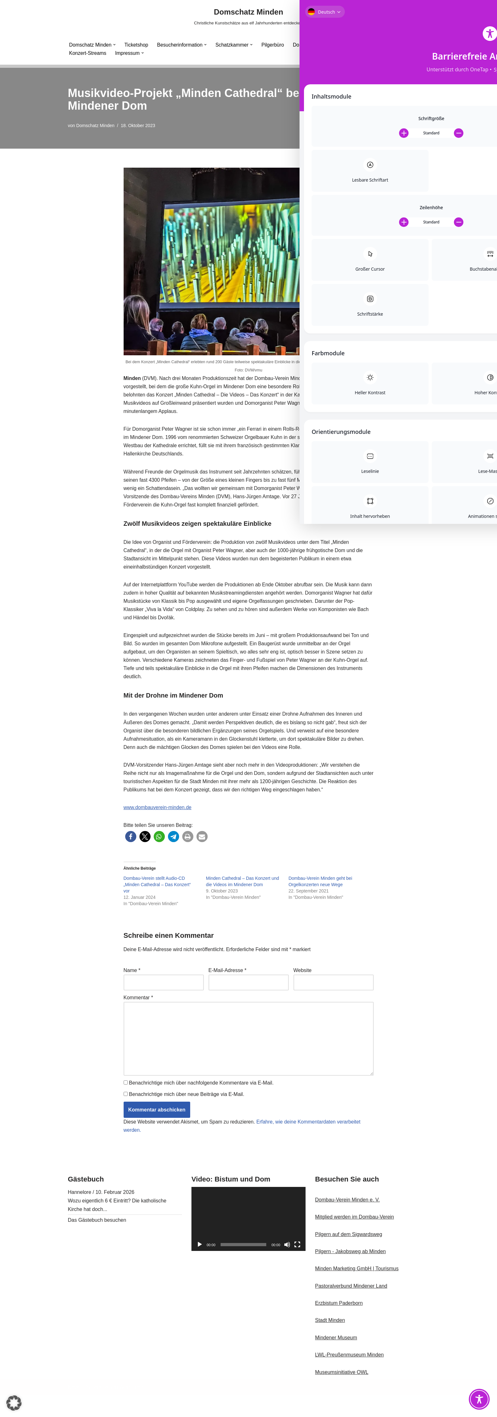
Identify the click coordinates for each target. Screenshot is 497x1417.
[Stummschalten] (287, 1266)
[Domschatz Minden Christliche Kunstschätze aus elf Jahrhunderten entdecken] (248, 16)
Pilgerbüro (276, 44)
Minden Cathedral (361, 44)
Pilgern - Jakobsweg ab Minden (350, 1273)
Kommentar (138, 1015)
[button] (115, 44)
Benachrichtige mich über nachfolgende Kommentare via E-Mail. (201, 1103)
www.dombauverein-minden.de (158, 822)
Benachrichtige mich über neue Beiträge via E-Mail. (186, 1115)
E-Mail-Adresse (228, 987)
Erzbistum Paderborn (339, 1325)
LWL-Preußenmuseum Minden (349, 1377)
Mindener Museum (336, 1359)
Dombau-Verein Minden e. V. (347, 1221)
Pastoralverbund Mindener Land (351, 1308)
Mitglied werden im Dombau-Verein (354, 1239)
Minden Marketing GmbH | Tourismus (357, 1290)
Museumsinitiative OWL (341, 1394)
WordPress (131, 1409)
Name (132, 987)
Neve (74, 1409)
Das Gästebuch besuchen (97, 1242)
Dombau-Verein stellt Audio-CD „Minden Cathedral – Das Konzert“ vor (157, 901)
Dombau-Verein (314, 44)
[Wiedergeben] (200, 1266)
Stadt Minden (330, 1342)
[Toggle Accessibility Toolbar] (479, 1399)
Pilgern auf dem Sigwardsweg (348, 1256)
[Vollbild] (297, 1266)
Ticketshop (138, 44)
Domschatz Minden (95, 125)
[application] (248, 1241)
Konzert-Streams (88, 53)
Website (303, 987)
